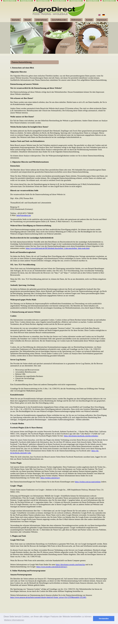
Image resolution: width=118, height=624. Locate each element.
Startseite (16, 20)
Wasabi (27, 20)
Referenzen (76, 20)
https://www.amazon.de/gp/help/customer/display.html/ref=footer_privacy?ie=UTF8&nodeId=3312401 (48, 597)
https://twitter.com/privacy (50, 478)
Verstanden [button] (104, 619)
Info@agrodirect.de (23, 215)
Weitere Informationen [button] (14, 620)
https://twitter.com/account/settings (88, 482)
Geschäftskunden (59, 20)
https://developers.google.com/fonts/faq (70, 565)
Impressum (102, 20)
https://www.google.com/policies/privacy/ (51, 567)
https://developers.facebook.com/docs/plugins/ (81, 436)
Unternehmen (41, 20)
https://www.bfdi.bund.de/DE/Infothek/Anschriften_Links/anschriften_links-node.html (57, 248)
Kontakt (89, 20)
